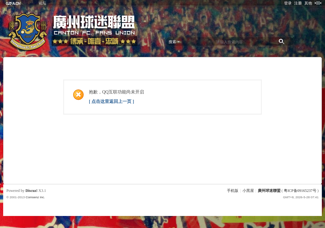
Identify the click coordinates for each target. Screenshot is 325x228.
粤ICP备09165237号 (300, 190)
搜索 (172, 42)
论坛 (42, 3)
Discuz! (31, 190)
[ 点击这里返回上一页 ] (111, 101)
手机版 (232, 190)
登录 (288, 3)
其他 (308, 3)
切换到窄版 (317, 3)
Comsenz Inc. (35, 197)
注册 (298, 3)
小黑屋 (248, 190)
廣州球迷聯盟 (269, 190)
